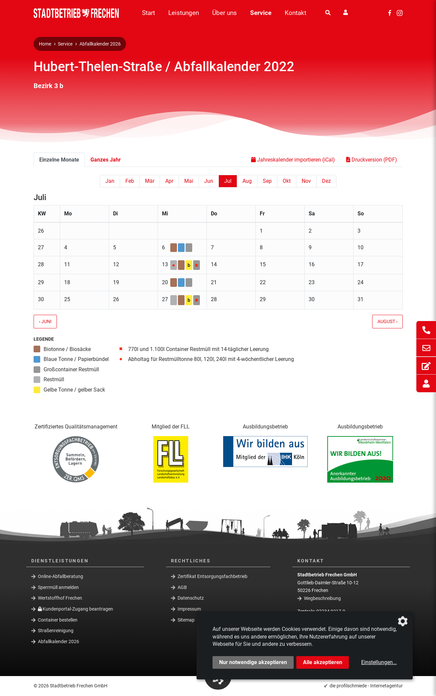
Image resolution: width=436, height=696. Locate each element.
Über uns (224, 13)
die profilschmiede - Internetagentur (366, 685)
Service (260, 13)
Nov (306, 181)
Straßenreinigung (55, 630)
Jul (227, 181)
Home (45, 44)
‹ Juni (45, 321)
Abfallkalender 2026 (100, 44)
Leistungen (183, 13)
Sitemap (186, 619)
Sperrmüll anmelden (58, 587)
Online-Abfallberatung (60, 576)
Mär (149, 181)
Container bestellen (57, 619)
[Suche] (328, 13)
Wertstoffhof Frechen (60, 598)
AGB (182, 587)
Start (148, 13)
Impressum (189, 609)
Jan (109, 181)
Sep (267, 181)
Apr (169, 181)
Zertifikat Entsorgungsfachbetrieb (212, 576)
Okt (287, 181)
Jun (208, 181)
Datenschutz (191, 598)
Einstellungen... (379, 662)
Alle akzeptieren (322, 662)
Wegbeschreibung (322, 598)
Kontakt (295, 13)
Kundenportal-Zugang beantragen (75, 609)
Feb (129, 181)
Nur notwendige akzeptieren (253, 662)
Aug (247, 181)
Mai (188, 181)
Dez (326, 181)
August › (387, 321)
